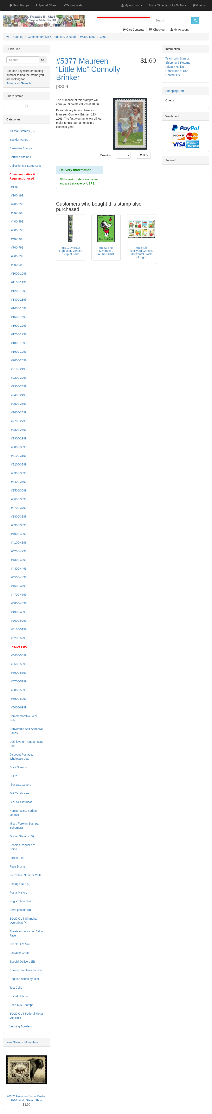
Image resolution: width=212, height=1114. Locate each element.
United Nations (18, 996)
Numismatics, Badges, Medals (23, 812)
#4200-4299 (18, 551)
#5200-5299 (18, 638)
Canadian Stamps (20, 148)
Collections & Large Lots (25, 165)
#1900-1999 (18, 351)
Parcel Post (16, 857)
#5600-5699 (18, 672)
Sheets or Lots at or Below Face (26, 933)
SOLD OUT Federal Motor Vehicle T (26, 1015)
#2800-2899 (18, 429)
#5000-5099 (18, 620)
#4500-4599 (18, 577)
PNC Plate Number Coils (25, 875)
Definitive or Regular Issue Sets (26, 743)
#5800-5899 (18, 690)
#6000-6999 (18, 707)
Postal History (18, 892)
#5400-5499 (18, 655)
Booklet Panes (18, 139)
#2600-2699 (18, 412)
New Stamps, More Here (22, 1042)
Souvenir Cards (19, 953)
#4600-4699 (18, 586)
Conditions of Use (176, 71)
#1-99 (14, 186)
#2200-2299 (18, 377)
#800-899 (16, 256)
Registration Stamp (21, 901)
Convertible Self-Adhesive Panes (26, 731)
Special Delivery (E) (22, 961)
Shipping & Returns (177, 62)
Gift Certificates (19, 793)
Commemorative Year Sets (23, 718)
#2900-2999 (18, 438)
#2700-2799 (18, 421)
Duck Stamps (18, 767)
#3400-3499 (18, 481)
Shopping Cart (174, 91)
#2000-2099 (18, 360)
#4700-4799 (18, 594)
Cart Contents (133, 29)
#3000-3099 (18, 447)
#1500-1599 (18, 317)
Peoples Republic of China (22, 847)
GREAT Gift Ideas (20, 802)
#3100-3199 (18, 455)
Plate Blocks (17, 866)
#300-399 (16, 212)
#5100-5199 (18, 629)
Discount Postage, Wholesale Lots (21, 756)
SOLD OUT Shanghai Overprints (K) (23, 920)
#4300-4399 (18, 560)
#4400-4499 (18, 568)
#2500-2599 (18, 403)
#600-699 (16, 238)
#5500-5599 (18, 664)
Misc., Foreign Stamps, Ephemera (24, 825)
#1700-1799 (18, 334)
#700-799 (16, 247)
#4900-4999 (18, 612)
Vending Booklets (20, 1026)
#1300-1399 (18, 299)
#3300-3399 (18, 473)
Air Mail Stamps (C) (21, 131)
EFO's (13, 776)
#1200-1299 (18, 291)
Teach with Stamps (177, 58)
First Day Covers (20, 784)
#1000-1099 (18, 273)
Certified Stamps (20, 157)
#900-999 (16, 265)
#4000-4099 (18, 534)
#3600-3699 (18, 499)
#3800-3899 (18, 516)
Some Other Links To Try (167, 5)
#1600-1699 (18, 325)
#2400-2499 (18, 395)
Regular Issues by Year (24, 979)
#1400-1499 (18, 308)
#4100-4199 (18, 542)
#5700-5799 (18, 681)
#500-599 (16, 230)
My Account (179, 29)
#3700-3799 (18, 507)
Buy (143, 155)
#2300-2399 (18, 386)
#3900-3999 (18, 525)
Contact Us (172, 75)
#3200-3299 (18, 464)
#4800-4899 (18, 603)
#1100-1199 (18, 282)
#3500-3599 (18, 490)
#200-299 (16, 204)
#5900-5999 (18, 698)
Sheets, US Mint (19, 944)
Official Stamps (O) (21, 836)
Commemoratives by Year (26, 970)
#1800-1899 (18, 343)
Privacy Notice (174, 66)
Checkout (157, 29)
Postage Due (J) (19, 883)
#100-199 (16, 195)
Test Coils (15, 987)
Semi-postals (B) (20, 910)
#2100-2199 (18, 369)
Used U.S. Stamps (21, 1005)
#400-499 (16, 221)
